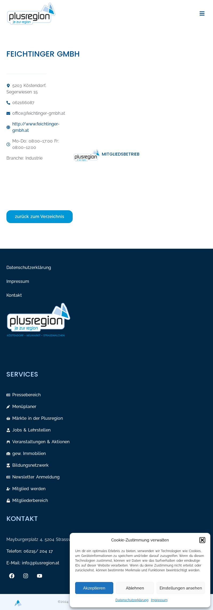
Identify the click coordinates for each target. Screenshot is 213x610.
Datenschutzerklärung (131, 600)
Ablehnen (135, 588)
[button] (202, 540)
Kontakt (14, 295)
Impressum (159, 600)
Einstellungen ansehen (181, 588)
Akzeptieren (94, 588)
